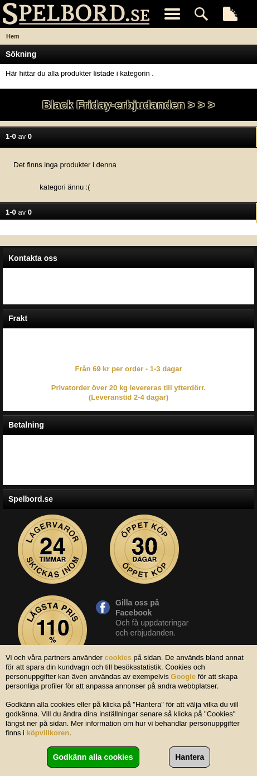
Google (183, 676)
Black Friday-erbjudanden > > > (128, 104)
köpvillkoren (48, 733)
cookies (118, 657)
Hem (13, 36)
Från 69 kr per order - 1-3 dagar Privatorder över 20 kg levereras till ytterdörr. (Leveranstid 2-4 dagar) (128, 383)
